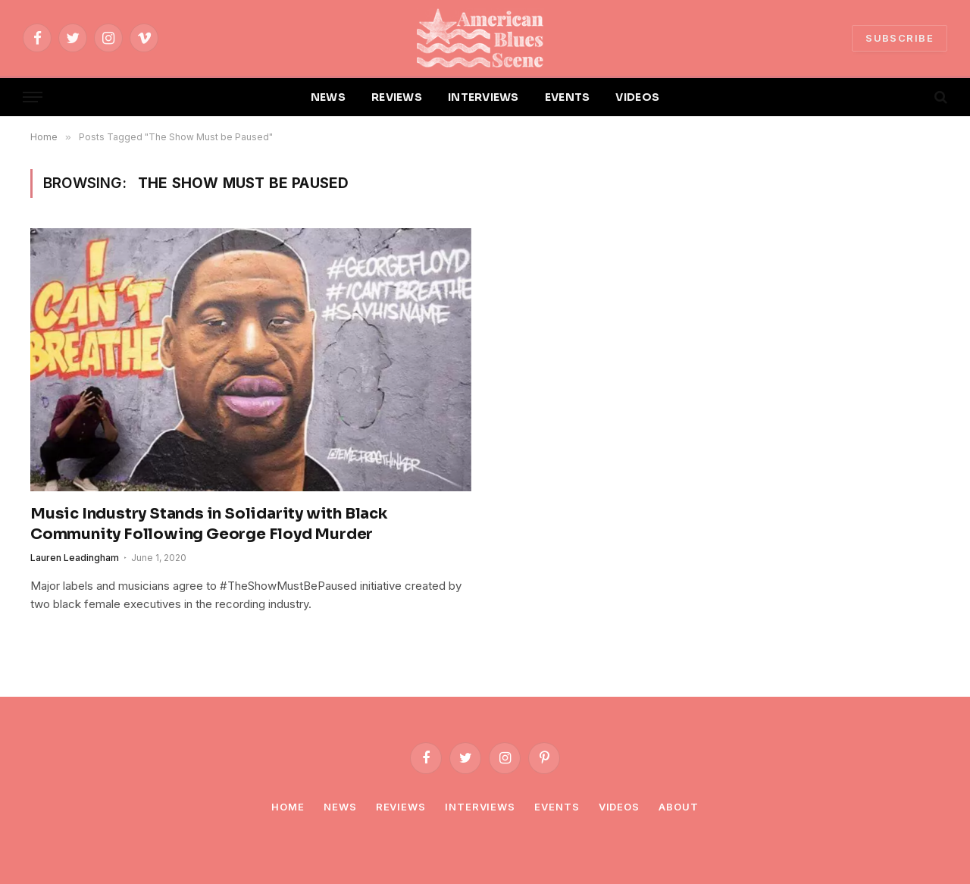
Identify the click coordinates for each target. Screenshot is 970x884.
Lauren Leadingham (74, 557)
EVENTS (567, 97)
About (679, 807)
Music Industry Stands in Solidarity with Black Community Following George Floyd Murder (208, 524)
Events (556, 807)
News (340, 807)
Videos (619, 807)
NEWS (328, 97)
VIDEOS (637, 97)
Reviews (401, 807)
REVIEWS (396, 97)
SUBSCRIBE (899, 38)
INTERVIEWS (483, 97)
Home (288, 807)
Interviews (480, 807)
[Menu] (32, 97)
